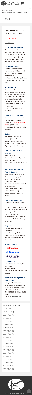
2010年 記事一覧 (8, 366)
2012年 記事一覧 (8, 359)
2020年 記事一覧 (8, 334)
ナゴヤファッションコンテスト (13, 305)
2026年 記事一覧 (8, 315)
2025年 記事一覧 (8, 318)
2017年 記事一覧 (8, 343)
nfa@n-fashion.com (16, 296)
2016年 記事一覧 (8, 346)
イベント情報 (7, 308)
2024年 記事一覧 (8, 321)
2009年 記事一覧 (8, 369)
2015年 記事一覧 (8, 350)
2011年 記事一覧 (8, 362)
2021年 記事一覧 (8, 331)
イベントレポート (8, 312)
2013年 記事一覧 (8, 356)
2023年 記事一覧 (8, 324)
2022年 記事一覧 (8, 327)
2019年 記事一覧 (8, 337)
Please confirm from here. (16, 80)
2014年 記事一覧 (8, 353)
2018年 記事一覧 (8, 340)
